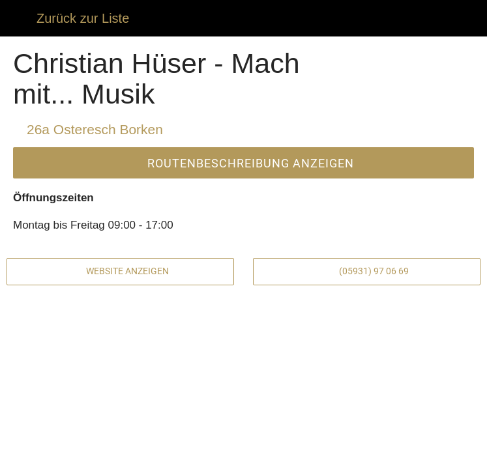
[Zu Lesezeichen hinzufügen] (360, 453)
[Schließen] (18, 18)
